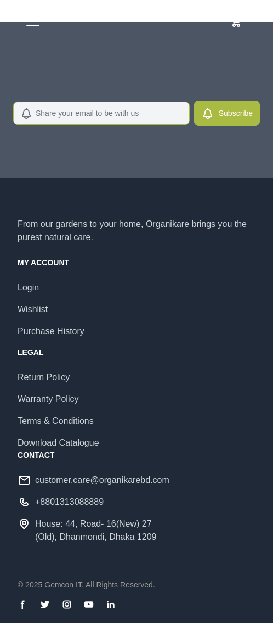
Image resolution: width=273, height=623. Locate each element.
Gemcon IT (63, 584)
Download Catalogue (58, 442)
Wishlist (33, 309)
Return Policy (44, 377)
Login (28, 287)
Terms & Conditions (56, 421)
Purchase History (51, 331)
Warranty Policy (48, 399)
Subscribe (227, 113)
